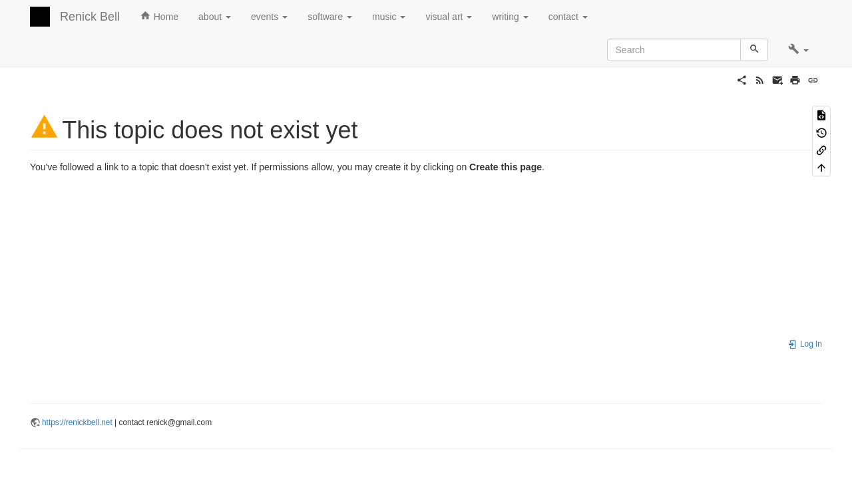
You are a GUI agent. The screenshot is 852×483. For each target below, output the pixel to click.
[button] (798, 50)
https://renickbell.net (77, 422)
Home (159, 16)
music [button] (388, 16)
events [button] (269, 16)
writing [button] (510, 16)
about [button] (214, 16)
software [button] (330, 16)
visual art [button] (448, 16)
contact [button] (568, 16)
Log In (804, 344)
